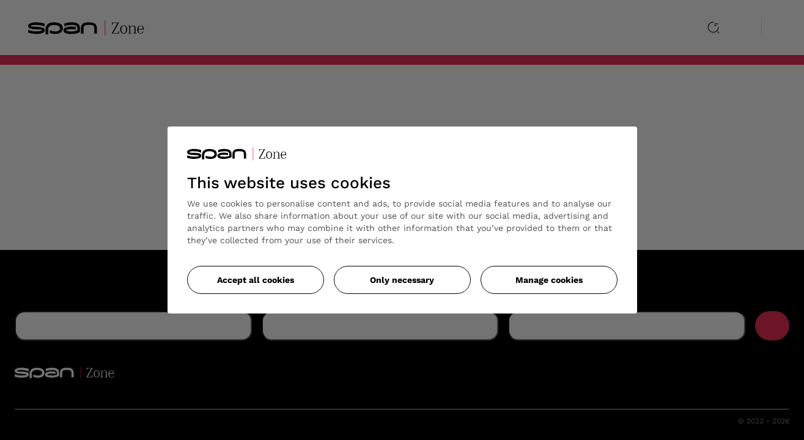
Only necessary (402, 280)
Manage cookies (549, 280)
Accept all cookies (255, 280)
